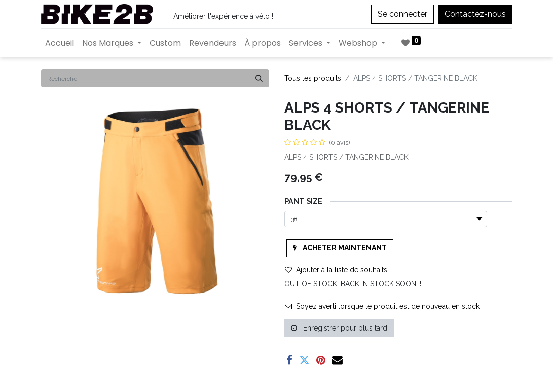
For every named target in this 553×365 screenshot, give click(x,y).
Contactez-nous (475, 14)
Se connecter (402, 14)
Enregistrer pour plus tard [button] (339, 328)
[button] (339, 248)
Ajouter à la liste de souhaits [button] (336, 270)
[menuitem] (59, 43)
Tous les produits (312, 78)
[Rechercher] (259, 78)
